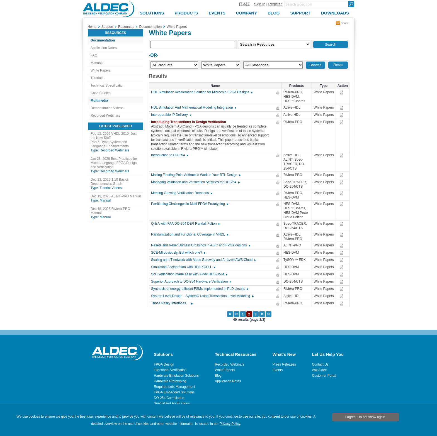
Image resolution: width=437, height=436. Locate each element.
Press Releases (284, 364)
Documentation (103, 40)
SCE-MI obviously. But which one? (178, 252)
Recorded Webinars (105, 115)
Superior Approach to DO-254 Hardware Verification (190, 281)
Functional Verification (170, 370)
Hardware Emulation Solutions (176, 376)
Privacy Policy (230, 424)
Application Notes (103, 48)
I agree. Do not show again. (365, 417)
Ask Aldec (319, 370)
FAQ (94, 55)
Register (275, 4)
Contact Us (320, 364)
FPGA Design (164, 364)
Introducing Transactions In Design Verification (190, 122)
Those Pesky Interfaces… (171, 303)
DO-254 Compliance (169, 398)
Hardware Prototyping (170, 381)
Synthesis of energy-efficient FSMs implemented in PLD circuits (199, 289)
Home (92, 27)
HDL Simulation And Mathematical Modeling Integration (193, 107)
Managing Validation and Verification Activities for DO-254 (195, 182)
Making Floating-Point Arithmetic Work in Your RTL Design (195, 175)
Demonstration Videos (107, 108)
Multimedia (99, 100)
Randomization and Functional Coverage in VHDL (189, 234)
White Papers (101, 70)
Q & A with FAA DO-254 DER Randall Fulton (185, 224)
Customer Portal (324, 376)
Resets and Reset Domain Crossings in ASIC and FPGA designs (200, 245)
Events (278, 370)
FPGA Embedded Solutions (174, 392)
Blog (218, 376)
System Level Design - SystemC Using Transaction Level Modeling (202, 296)
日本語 (244, 4)
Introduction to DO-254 (169, 155)
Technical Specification (107, 85)
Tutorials (97, 78)
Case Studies (100, 93)
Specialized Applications (172, 403)
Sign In (259, 4)
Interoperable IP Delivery (171, 115)
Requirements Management (174, 387)
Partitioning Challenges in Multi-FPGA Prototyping (189, 204)
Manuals (97, 63)
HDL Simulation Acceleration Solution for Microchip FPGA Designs (201, 92)
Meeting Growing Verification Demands (181, 193)
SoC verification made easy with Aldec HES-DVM (189, 274)
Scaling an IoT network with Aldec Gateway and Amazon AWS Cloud (203, 260)
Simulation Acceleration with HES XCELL (183, 267)
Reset (338, 65)
